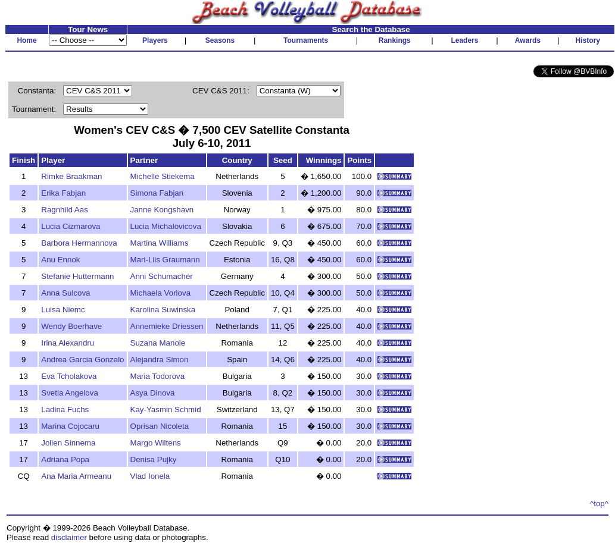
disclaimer (69, 537)
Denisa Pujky (153, 459)
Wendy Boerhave (71, 326)
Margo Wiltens (155, 442)
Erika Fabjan (63, 193)
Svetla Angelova (69, 392)
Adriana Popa (65, 459)
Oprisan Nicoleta (159, 426)
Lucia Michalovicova (165, 226)
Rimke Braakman (71, 176)
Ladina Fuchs (65, 409)
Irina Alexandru (67, 342)
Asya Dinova (152, 392)
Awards (528, 40)
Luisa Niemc (63, 309)
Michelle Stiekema (162, 176)
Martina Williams (159, 243)
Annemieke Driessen (167, 326)
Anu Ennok (60, 259)
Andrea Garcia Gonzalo (82, 359)
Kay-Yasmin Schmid (165, 409)
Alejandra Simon (159, 359)
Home (26, 40)
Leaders (464, 40)
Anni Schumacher (161, 276)
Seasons (220, 40)
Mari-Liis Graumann (165, 259)
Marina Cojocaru (70, 426)
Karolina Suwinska (163, 309)
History (588, 40)
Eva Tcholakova (68, 376)
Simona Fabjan (157, 193)
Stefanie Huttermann (77, 276)
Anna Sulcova (65, 292)
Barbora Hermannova (79, 243)
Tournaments (305, 40)
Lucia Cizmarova (70, 226)
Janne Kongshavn (162, 209)
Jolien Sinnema (68, 442)
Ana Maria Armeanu (76, 476)
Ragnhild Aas (64, 209)
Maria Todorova (157, 376)
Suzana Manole (158, 342)
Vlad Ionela (150, 476)
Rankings (395, 40)
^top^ (599, 503)
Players (155, 40)
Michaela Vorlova (160, 292)
